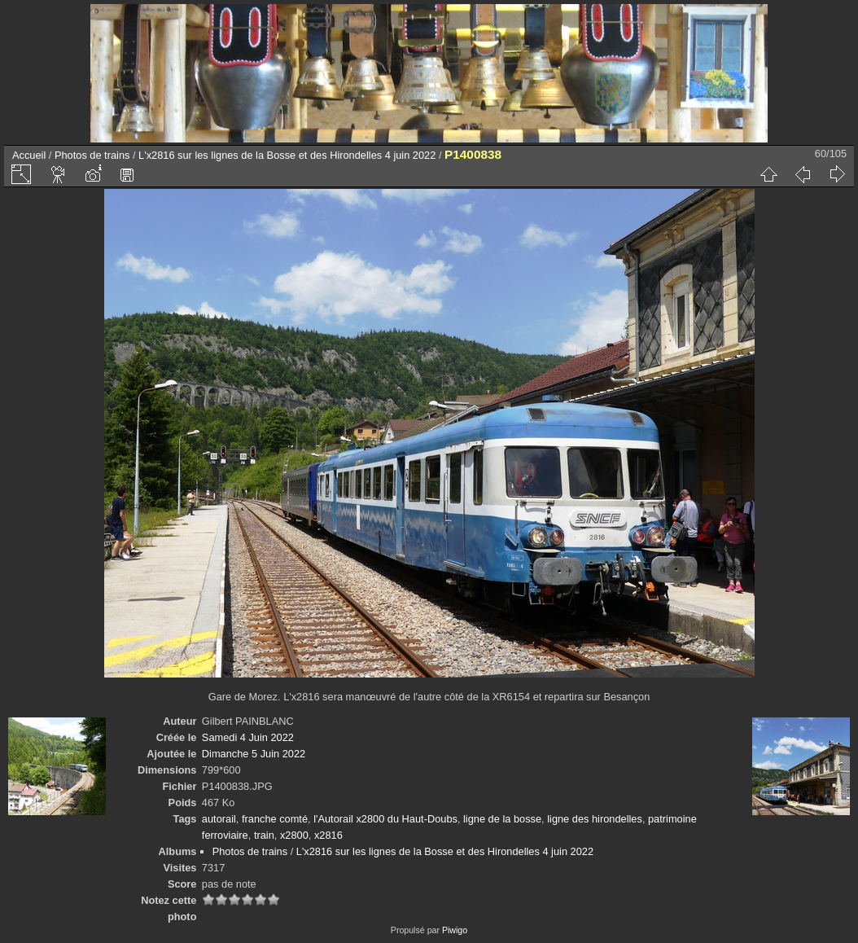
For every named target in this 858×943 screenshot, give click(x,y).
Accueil (29, 155)
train (264, 835)
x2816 (328, 835)
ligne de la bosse (502, 819)
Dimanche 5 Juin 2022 (253, 754)
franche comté (275, 819)
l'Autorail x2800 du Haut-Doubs (385, 819)
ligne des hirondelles (594, 819)
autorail (219, 819)
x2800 (294, 835)
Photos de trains (92, 155)
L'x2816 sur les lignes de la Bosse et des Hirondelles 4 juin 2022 (287, 155)
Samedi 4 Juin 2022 (248, 737)
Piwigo (454, 930)
